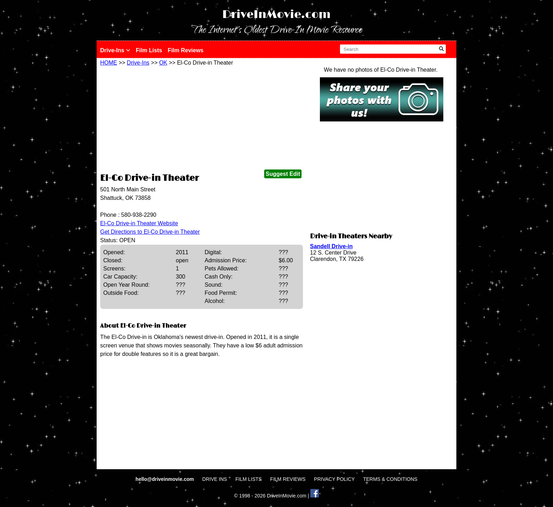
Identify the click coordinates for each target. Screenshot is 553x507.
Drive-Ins (115, 50)
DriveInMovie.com (276, 15)
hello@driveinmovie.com (165, 479)
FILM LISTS (249, 479)
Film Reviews (185, 50)
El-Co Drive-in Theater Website (139, 223)
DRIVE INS (214, 479)
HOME (108, 63)
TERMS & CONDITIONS (390, 479)
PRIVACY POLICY (334, 479)
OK (163, 63)
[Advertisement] (201, 119)
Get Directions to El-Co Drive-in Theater (150, 232)
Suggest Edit (283, 174)
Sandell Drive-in (331, 246)
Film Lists (149, 50)
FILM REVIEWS (287, 479)
